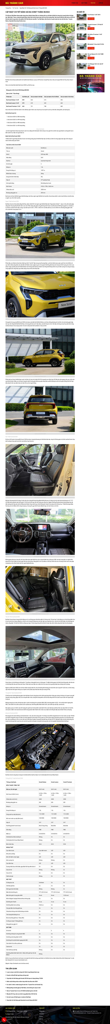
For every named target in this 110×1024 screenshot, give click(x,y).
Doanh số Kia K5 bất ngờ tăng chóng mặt (18, 975)
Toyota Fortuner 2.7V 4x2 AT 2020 (95, 25)
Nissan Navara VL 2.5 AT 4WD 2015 (95, 55)
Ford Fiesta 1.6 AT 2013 (94, 14)
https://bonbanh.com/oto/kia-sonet (19, 963)
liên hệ (101, 3)
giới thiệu (84, 3)
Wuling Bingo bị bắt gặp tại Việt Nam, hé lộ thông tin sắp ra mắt (23, 987)
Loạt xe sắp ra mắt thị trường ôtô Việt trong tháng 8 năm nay (23, 972)
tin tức (93, 3)
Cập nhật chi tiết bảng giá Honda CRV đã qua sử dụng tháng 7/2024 (25, 978)
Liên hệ (41, 1019)
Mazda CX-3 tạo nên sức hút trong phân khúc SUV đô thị (22, 994)
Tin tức (41, 1016)
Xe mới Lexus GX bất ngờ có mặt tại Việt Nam (19, 997)
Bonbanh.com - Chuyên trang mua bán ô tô (90, 1013)
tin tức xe (15, 8)
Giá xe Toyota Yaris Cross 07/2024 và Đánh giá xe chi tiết (22, 990)
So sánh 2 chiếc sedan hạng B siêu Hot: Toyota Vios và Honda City (24, 984)
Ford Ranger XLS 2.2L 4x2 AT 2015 (95, 64)
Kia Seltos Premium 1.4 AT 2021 (95, 35)
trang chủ (74, 3)
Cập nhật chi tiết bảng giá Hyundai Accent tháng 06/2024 (22, 1000)
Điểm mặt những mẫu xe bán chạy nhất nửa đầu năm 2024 (22, 981)
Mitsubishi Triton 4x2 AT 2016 (96, 44)
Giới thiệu (41, 1013)
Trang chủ (41, 1011)
